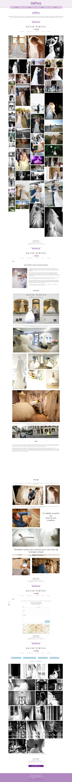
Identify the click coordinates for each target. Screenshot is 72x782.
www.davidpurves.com (36, 13)
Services (29, 7)
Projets (42, 7)
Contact (55, 7)
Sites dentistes (41, 779)
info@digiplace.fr (37, 778)
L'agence (16, 7)
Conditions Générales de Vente (33, 779)
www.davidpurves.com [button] (36, 765)
